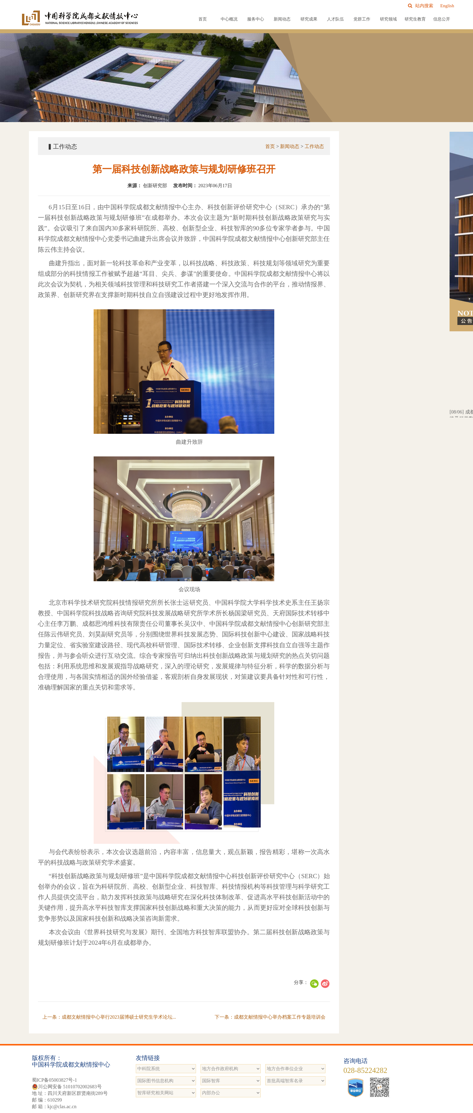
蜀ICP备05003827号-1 (54, 1080)
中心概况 (229, 19)
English (447, 5)
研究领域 (388, 19)
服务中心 (255, 19)
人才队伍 (335, 19)
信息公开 (441, 19)
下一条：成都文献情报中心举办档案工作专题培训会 (270, 1017)
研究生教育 (415, 19)
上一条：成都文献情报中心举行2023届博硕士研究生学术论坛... (109, 1017)
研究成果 (308, 19)
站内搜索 (420, 5)
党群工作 (361, 19)
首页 (202, 19)
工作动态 (314, 146)
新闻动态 (282, 19)
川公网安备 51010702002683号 (67, 1087)
